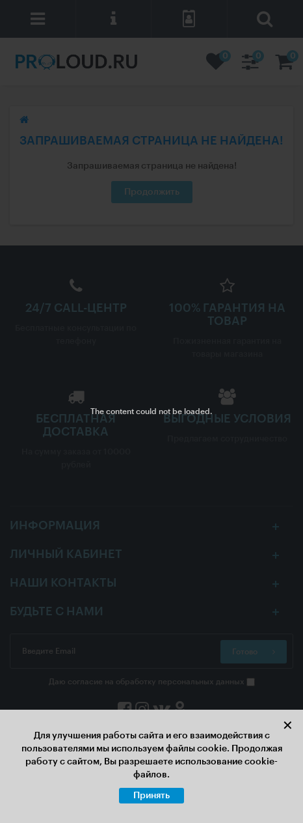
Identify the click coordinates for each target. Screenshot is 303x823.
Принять (151, 795)
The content (112, 411)
